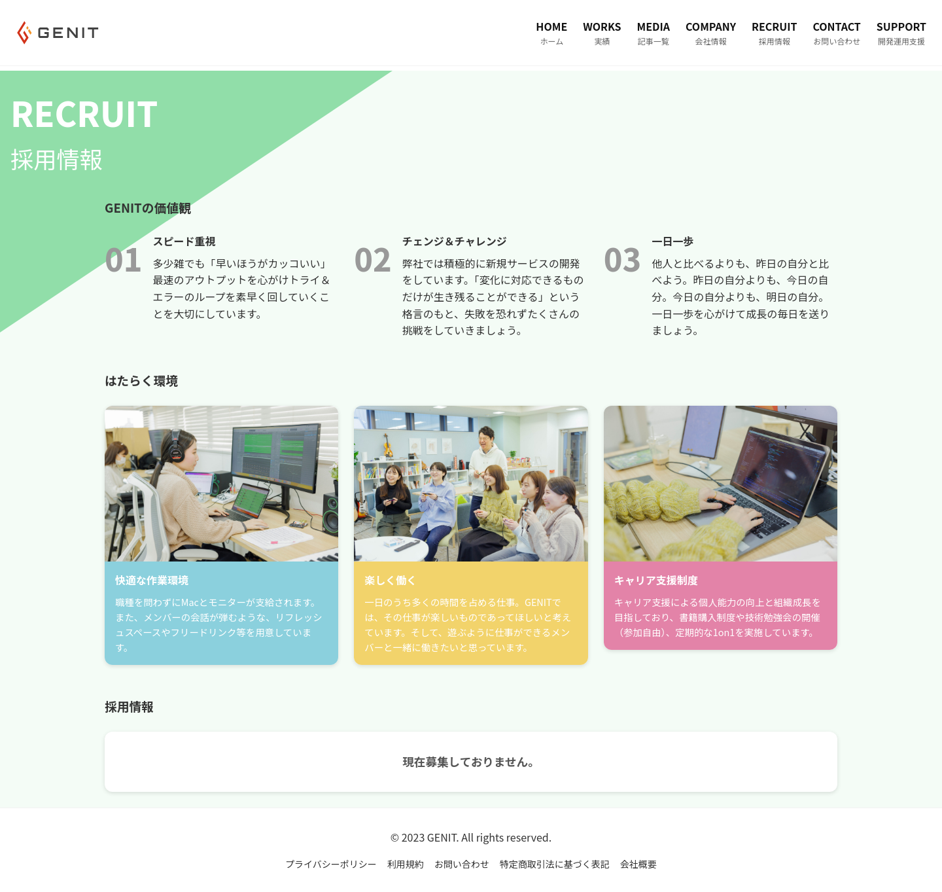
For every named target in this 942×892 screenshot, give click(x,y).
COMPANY (711, 33)
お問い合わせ (461, 863)
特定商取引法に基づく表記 (555, 863)
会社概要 (638, 863)
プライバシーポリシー (331, 863)
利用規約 (405, 863)
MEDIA (653, 33)
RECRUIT (774, 33)
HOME (551, 33)
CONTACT (836, 33)
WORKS (602, 33)
